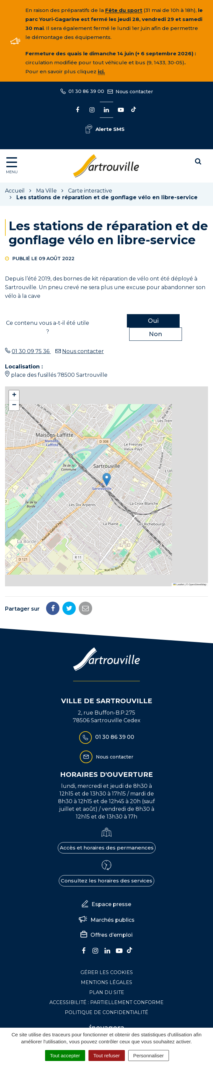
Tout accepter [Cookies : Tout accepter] (65, 1055)
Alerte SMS (105, 129)
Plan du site (106, 992)
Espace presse (106, 904)
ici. (101, 71)
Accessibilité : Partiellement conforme (106, 1002)
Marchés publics (107, 920)
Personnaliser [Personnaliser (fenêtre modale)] (148, 1055)
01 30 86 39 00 (106, 737)
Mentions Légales (106, 982)
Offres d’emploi (106, 935)
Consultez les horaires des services (106, 880)
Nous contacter (83, 351)
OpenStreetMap (197, 584)
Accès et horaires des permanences (107, 847)
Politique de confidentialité (106, 1012)
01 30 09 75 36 (31, 351)
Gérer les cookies (106, 972)
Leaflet (178, 584)
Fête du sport (123, 10)
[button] (106, 479)
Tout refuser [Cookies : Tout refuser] (106, 1055)
